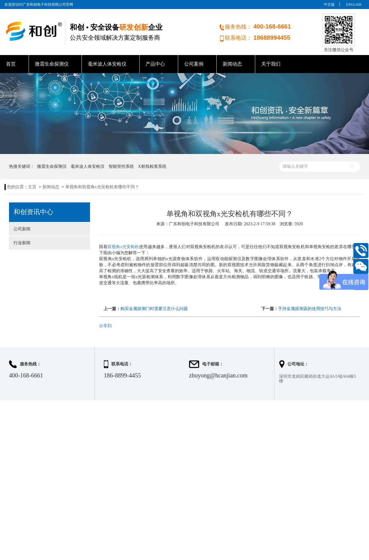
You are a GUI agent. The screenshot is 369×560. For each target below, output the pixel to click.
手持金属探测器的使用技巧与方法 (309, 308)
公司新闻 (50, 230)
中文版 (329, 4)
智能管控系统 (121, 166)
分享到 (105, 326)
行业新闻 (50, 244)
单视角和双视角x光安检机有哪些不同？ (102, 187)
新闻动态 (232, 63)
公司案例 (193, 63)
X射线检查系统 (152, 166)
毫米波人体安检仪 (107, 63)
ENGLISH (353, 4)
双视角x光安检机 (123, 247)
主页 (32, 187)
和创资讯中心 (33, 212)
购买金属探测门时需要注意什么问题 (154, 308)
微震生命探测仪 (52, 63)
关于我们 (271, 63)
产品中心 (155, 63)
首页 (11, 63)
